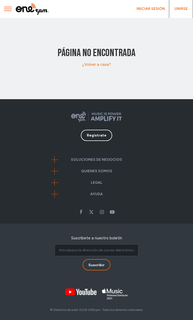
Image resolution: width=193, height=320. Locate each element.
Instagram (102, 212)
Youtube (112, 212)
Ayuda (96, 194)
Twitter (91, 212)
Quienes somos (96, 171)
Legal (97, 182)
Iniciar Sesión (151, 9)
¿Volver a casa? (96, 64)
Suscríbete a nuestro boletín (96, 238)
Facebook (81, 212)
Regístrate (96, 135)
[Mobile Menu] (8, 10)
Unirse (181, 9)
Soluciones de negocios (96, 159)
